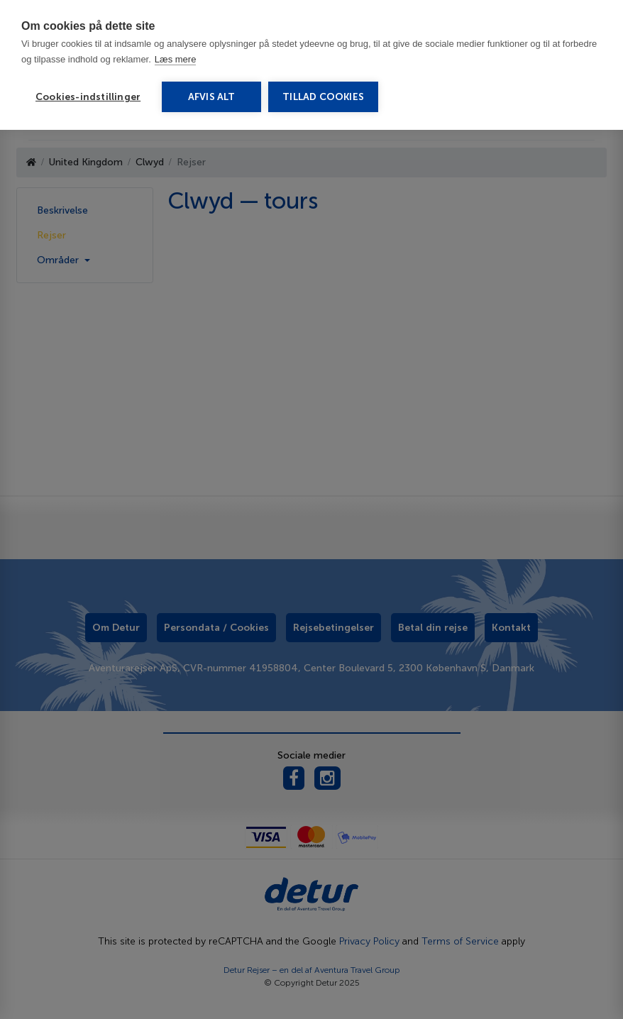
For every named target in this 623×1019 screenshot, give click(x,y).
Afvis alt (212, 97)
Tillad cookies (323, 97)
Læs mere (176, 59)
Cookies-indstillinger (87, 97)
